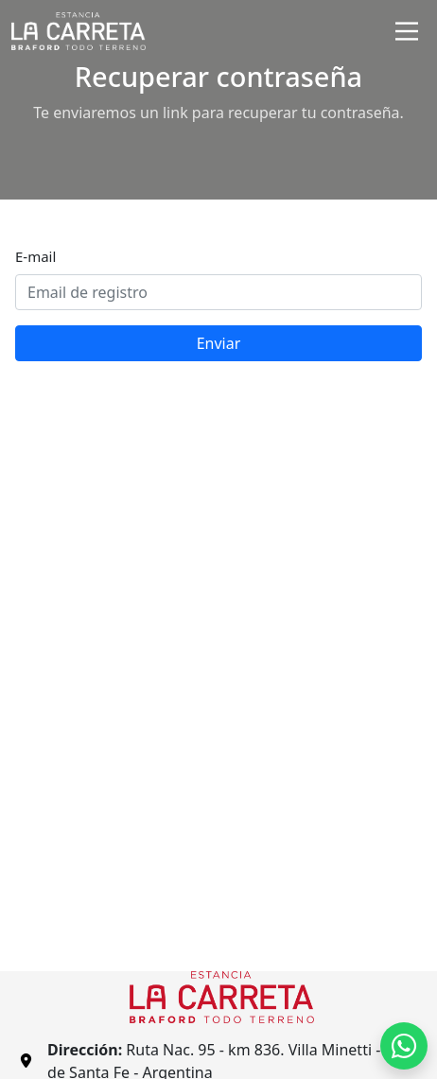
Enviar (219, 343)
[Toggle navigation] (407, 31)
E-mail (35, 256)
